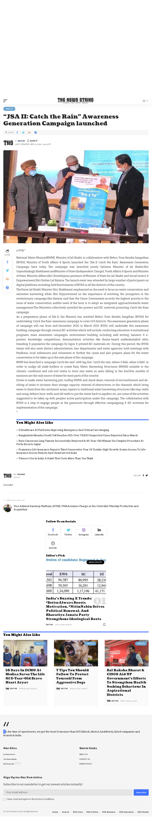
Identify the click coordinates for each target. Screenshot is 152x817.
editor (21, 141)
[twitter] (147, 475)
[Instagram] (84, 532)
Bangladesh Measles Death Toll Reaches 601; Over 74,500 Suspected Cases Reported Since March (78, 435)
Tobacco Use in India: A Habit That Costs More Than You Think (55, 458)
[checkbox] (4, 800)
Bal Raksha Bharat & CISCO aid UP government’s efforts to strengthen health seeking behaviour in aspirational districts (126, 683)
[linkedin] (99, 532)
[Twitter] (68, 532)
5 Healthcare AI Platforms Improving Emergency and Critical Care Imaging (63, 430)
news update (95, 565)
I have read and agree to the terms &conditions (30, 800)
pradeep (21, 474)
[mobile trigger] (6, 100)
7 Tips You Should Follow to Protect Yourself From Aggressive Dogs (72, 677)
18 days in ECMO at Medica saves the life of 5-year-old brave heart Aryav (25, 677)
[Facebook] (143, 475)
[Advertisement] (76, 51)
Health (9, 109)
